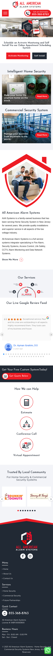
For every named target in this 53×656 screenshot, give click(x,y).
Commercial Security (11, 596)
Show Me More (12, 260)
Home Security (9, 591)
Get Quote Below (15, 376)
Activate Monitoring (18, 56)
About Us (6, 574)
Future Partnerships (11, 600)
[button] (18, 510)
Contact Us (7, 578)
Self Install (39, 56)
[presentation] (2, 499)
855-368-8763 (40, 14)
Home (5, 569)
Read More (42, 96)
